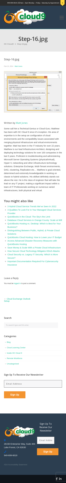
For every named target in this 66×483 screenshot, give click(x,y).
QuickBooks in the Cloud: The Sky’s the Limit (28, 216)
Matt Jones (18, 66)
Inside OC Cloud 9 (14, 353)
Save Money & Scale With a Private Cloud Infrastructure (34, 247)
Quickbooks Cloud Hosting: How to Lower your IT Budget (34, 237)
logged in (17, 283)
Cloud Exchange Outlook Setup (17, 300)
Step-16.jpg (22, 44)
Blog (9, 342)
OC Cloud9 (9, 44)
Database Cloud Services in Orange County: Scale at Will (34, 220)
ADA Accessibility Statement (15, 465)
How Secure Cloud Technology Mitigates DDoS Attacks (33, 251)
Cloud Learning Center (16, 348)
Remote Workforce (14, 358)
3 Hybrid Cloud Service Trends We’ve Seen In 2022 (31, 206)
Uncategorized (13, 364)
